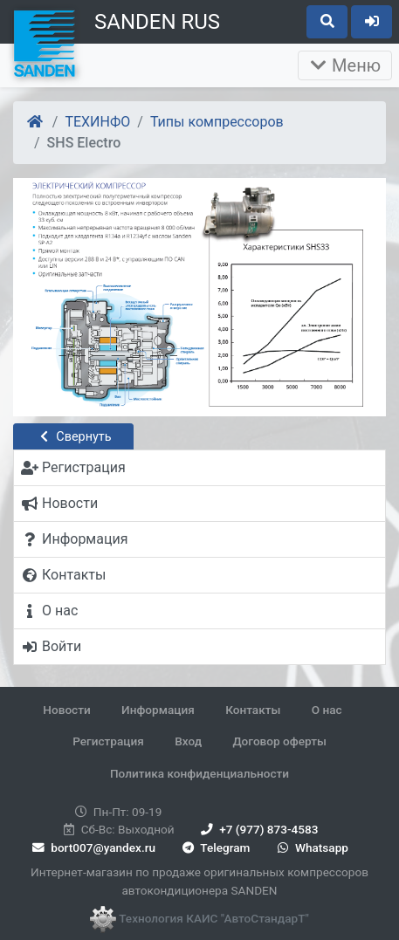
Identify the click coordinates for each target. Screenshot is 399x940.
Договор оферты (279, 741)
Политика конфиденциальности (199, 773)
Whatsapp (311, 847)
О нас (327, 710)
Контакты (252, 710)
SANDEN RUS (157, 22)
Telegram (214, 847)
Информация (158, 710)
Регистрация (108, 741)
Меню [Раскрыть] (345, 65)
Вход (188, 741)
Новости (66, 710)
